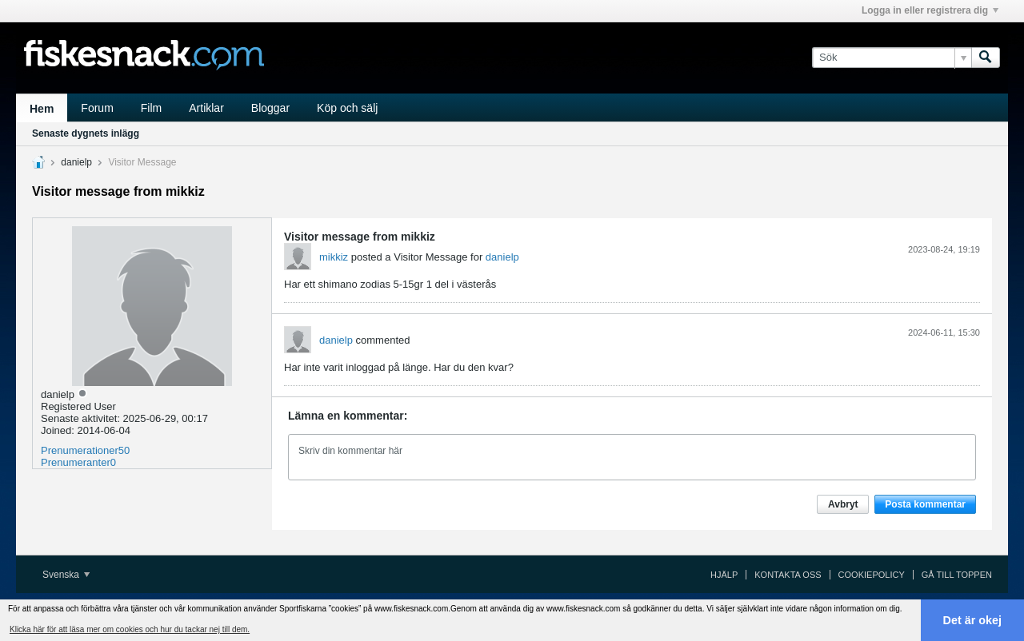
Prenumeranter (75, 462)
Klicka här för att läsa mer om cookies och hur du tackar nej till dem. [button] (130, 629)
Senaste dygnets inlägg (85, 133)
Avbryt (843, 504)
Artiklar (206, 108)
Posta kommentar (925, 504)
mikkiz (333, 257)
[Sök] (891, 57)
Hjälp (724, 574)
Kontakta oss (787, 574)
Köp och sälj (347, 108)
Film (151, 108)
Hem (42, 108)
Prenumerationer (79, 450)
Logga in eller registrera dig (930, 10)
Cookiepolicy (871, 574)
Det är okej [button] (972, 620)
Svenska (66, 574)
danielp (76, 162)
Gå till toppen (957, 574)
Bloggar (270, 108)
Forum (97, 108)
